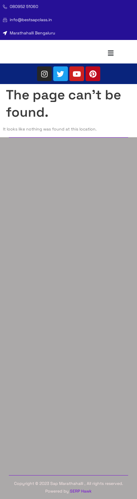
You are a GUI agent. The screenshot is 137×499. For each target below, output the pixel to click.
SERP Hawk (81, 491)
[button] (111, 53)
